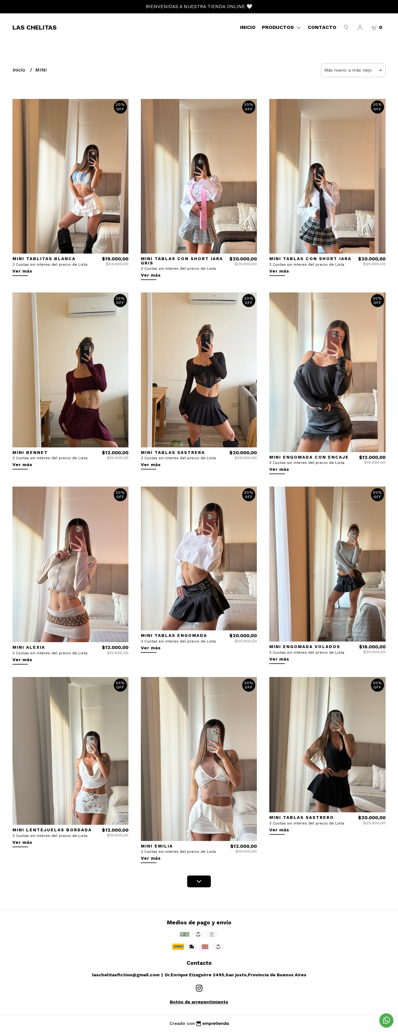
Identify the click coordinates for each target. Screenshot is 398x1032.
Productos (282, 27)
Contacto (322, 27)
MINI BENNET (30, 452)
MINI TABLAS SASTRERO (301, 817)
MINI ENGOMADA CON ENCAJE (309, 457)
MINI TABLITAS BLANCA (44, 258)
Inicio (248, 27)
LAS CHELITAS (34, 27)
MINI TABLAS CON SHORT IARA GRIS (182, 260)
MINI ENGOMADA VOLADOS (304, 646)
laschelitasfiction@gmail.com (126, 974)
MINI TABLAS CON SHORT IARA (310, 258)
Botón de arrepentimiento (199, 1001)
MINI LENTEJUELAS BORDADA (52, 829)
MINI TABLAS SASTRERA (173, 452)
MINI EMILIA (157, 845)
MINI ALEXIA (28, 647)
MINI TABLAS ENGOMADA (174, 635)
